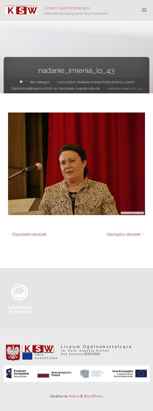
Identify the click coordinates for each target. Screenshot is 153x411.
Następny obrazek (126, 234)
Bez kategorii (40, 82)
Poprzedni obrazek (27, 234)
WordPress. (93, 396)
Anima (73, 396)
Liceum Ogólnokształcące (66, 8)
